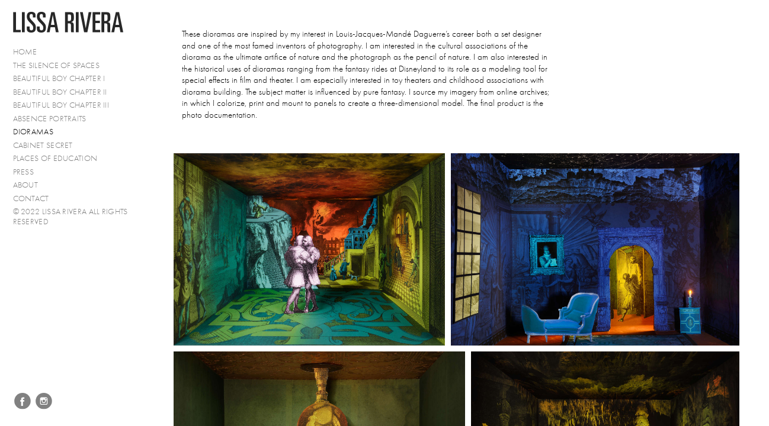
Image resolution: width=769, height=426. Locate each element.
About (26, 184)
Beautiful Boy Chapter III (61, 105)
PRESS (23, 171)
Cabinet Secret (43, 145)
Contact (31, 198)
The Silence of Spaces (56, 65)
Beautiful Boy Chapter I (59, 78)
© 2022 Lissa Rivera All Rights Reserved (70, 216)
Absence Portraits (49, 118)
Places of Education (55, 158)
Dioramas (33, 131)
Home (25, 51)
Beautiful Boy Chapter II (60, 92)
